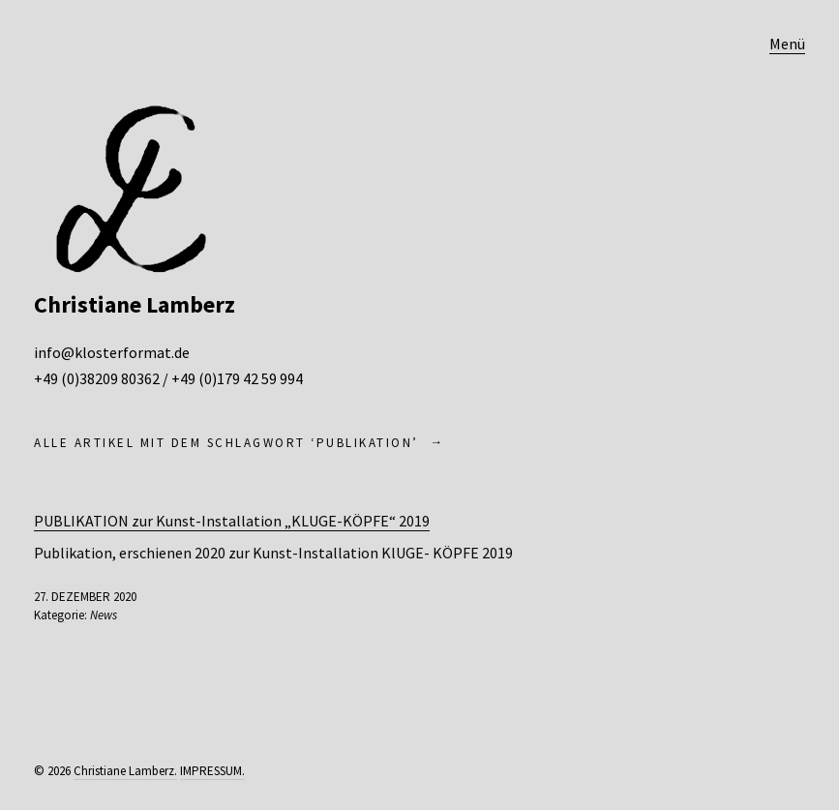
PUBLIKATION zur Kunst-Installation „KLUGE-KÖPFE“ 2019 (232, 520)
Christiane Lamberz (134, 304)
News (103, 615)
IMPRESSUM (211, 771)
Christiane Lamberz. (125, 771)
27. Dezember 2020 (85, 596)
